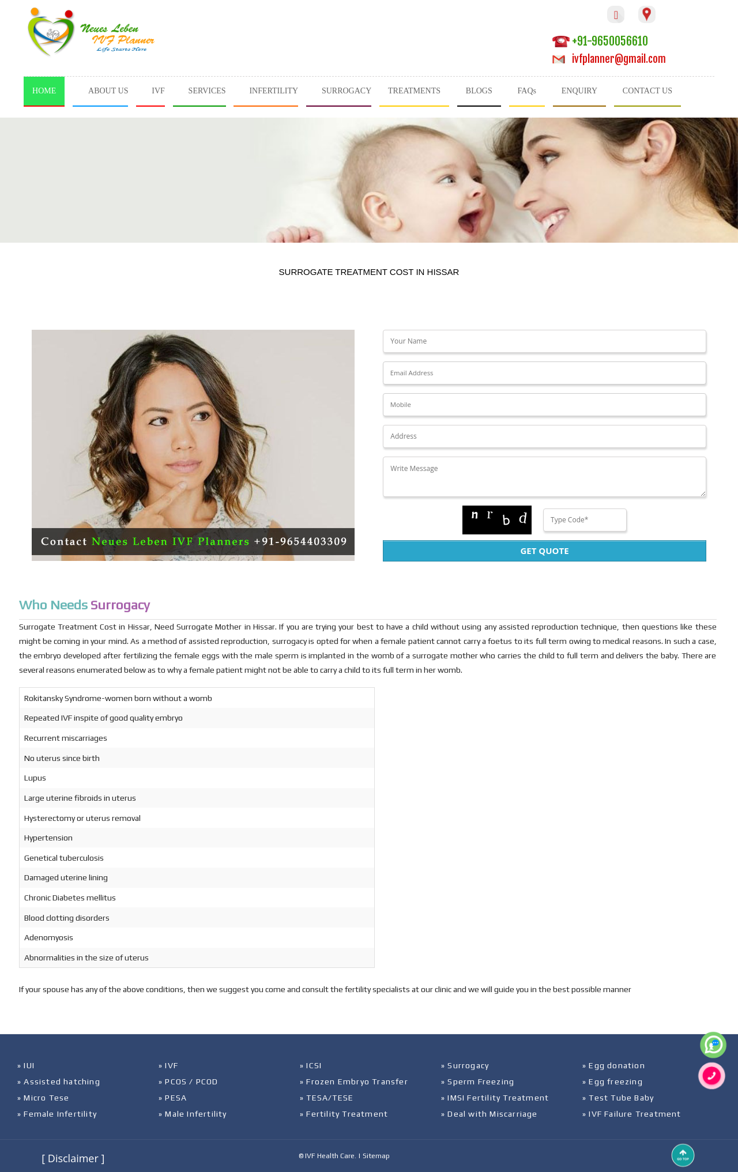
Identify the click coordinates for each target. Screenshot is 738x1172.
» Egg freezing (612, 1081)
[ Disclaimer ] (73, 1158)
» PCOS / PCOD (189, 1081)
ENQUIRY (579, 90)
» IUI (26, 1065)
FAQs (527, 90)
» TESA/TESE (326, 1097)
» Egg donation (613, 1065)
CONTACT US (647, 90)
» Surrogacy (465, 1065)
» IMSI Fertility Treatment (495, 1097)
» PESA (173, 1097)
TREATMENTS (414, 90)
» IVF (168, 1065)
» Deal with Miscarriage (489, 1113)
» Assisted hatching (58, 1081)
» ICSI (311, 1065)
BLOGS (479, 90)
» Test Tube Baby (618, 1097)
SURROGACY (346, 90)
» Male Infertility (193, 1113)
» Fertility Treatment (344, 1113)
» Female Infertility (57, 1113)
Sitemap (376, 1156)
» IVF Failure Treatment (631, 1113)
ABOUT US (108, 90)
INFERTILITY (273, 90)
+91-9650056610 (600, 41)
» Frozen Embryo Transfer (354, 1081)
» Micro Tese (43, 1097)
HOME (44, 90)
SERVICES (207, 90)
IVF (158, 90)
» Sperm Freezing (477, 1081)
